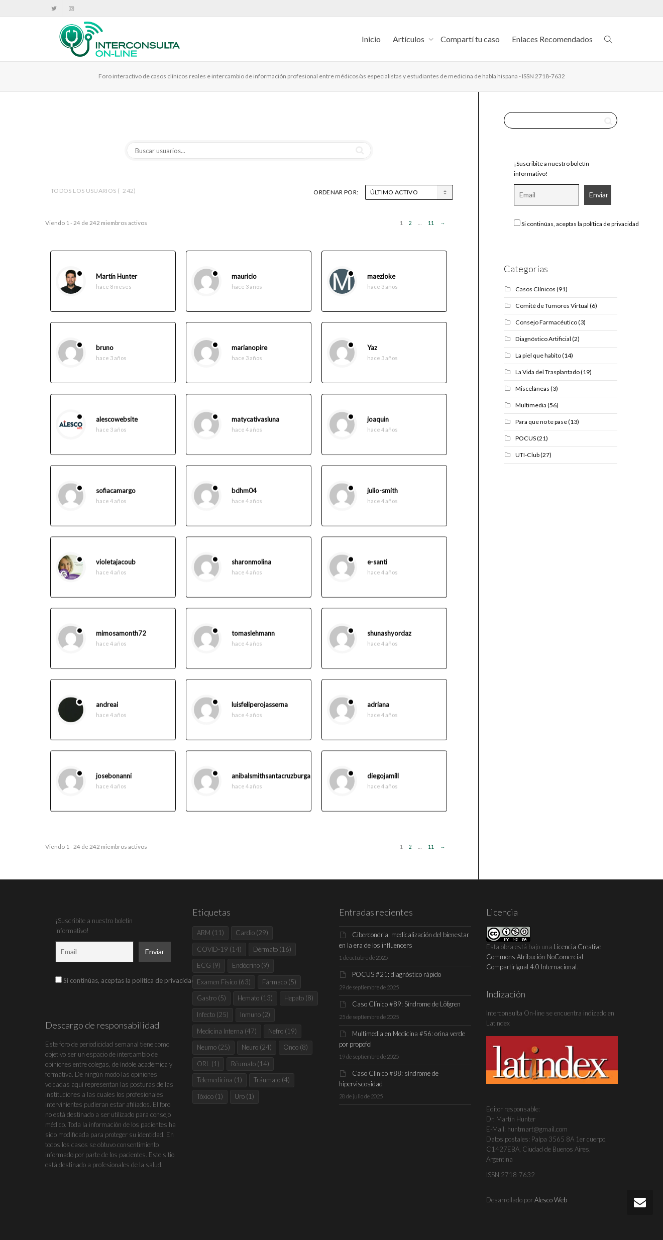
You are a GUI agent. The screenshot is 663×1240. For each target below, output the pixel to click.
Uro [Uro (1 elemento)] (244, 1096)
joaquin (378, 428)
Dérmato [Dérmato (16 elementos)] (272, 949)
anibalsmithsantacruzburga (271, 784)
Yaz (372, 348)
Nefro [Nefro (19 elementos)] (282, 1031)
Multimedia (530, 405)
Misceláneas (532, 388)
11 (431, 223)
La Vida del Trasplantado (547, 372)
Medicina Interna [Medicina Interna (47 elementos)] (227, 1031)
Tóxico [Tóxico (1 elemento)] (210, 1096)
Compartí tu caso (470, 39)
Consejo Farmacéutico (546, 322)
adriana (378, 713)
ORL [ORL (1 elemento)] (208, 1064)
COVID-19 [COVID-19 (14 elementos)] (219, 949)
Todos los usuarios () (93, 190)
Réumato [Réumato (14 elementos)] (250, 1064)
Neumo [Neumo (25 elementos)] (213, 1047)
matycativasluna (255, 428)
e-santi (377, 571)
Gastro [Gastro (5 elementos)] (211, 998)
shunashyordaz (389, 642)
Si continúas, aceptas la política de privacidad (576, 223)
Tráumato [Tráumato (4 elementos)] (272, 1080)
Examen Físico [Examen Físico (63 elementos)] (224, 982)
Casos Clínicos (535, 289)
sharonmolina (251, 571)
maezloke (381, 277)
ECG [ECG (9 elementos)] (208, 965)
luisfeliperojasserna (260, 713)
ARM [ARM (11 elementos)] (210, 933)
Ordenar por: (335, 192)
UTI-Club (527, 455)
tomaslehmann (253, 642)
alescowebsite (117, 428)
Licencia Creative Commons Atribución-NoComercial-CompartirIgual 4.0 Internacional (543, 957)
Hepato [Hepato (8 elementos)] (298, 998)
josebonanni (114, 784)
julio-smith (382, 499)
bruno (105, 348)
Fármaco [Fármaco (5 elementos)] (279, 982)
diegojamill (383, 784)
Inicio (371, 39)
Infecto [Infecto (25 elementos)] (213, 1014)
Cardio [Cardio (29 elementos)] (252, 933)
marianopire (249, 348)
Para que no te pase (541, 421)
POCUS (525, 438)
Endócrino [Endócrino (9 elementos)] (250, 965)
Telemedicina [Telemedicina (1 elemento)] (219, 1080)
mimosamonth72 (121, 642)
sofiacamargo (116, 499)
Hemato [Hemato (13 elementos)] (255, 998)
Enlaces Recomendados (552, 39)
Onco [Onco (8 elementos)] (295, 1047)
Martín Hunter (116, 277)
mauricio (244, 277)
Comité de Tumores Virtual (552, 305)
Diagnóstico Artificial (543, 339)
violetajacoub (116, 571)
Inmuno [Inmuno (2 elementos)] (255, 1014)
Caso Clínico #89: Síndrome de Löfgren (406, 1004)
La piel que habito (538, 355)
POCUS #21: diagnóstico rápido (396, 974)
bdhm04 (244, 499)
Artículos (409, 39)
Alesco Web (550, 1200)
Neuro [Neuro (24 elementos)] (257, 1047)
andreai (107, 713)
